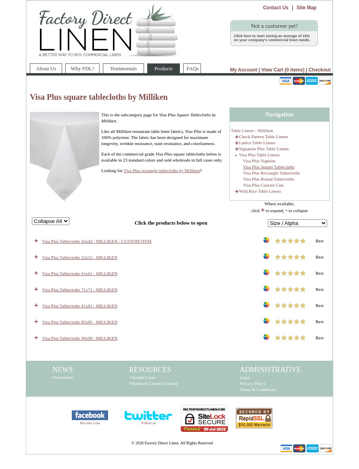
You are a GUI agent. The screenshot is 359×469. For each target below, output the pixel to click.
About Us (46, 68)
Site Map (306, 8)
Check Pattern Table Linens (263, 136)
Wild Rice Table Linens (260, 191)
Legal (245, 377)
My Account (243, 70)
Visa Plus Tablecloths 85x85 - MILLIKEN (79, 322)
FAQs (193, 68)
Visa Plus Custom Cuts (263, 185)
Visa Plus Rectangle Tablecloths (271, 172)
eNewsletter (63, 377)
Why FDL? (82, 68)
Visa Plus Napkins (259, 160)
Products (160, 67)
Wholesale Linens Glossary (153, 383)
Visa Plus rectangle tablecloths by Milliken (161, 170)
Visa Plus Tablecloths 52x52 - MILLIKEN (79, 257)
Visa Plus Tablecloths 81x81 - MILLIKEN (79, 305)
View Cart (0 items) (283, 70)
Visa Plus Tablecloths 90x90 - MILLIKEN (79, 338)
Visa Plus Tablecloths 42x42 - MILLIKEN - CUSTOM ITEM (96, 241)
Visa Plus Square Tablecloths (269, 166)
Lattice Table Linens (257, 142)
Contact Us (275, 8)
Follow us (148, 423)
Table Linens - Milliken (252, 130)
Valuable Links (142, 377)
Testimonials (123, 68)
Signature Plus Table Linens (264, 148)
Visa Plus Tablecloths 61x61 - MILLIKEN (79, 273)
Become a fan (90, 423)
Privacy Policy (253, 383)
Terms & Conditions (258, 389)
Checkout (320, 70)
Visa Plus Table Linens (259, 154)
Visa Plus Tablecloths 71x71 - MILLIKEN (79, 289)
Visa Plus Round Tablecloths (268, 179)
